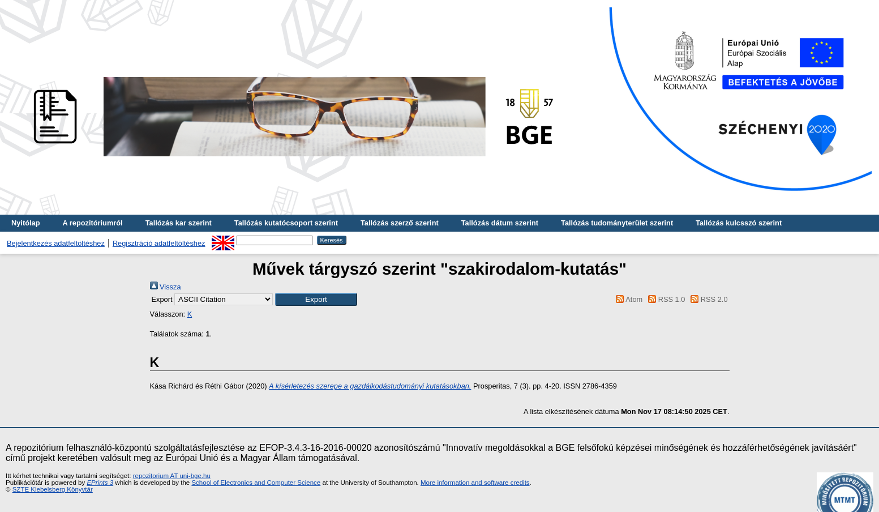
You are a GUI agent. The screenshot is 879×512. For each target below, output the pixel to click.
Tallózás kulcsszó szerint (739, 223)
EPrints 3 (100, 482)
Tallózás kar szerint (178, 223)
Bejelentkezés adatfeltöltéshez (56, 243)
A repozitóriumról (92, 223)
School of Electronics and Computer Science (255, 482)
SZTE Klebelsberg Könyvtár (52, 489)
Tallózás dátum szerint (499, 223)
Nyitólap (25, 223)
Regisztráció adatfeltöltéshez (159, 243)
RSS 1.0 (665, 299)
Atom (627, 299)
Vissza (165, 287)
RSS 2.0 (707, 299)
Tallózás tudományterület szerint (617, 223)
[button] (316, 299)
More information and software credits (475, 482)
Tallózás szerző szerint (400, 223)
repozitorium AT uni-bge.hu (172, 475)
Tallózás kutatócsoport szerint (286, 223)
